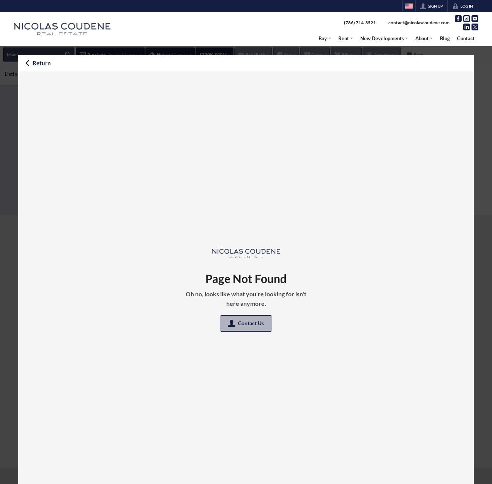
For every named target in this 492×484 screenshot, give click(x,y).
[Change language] (409, 6)
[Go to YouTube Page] (475, 18)
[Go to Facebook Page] (458, 18)
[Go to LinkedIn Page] (466, 27)
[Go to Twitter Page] (475, 27)
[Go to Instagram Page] (466, 18)
